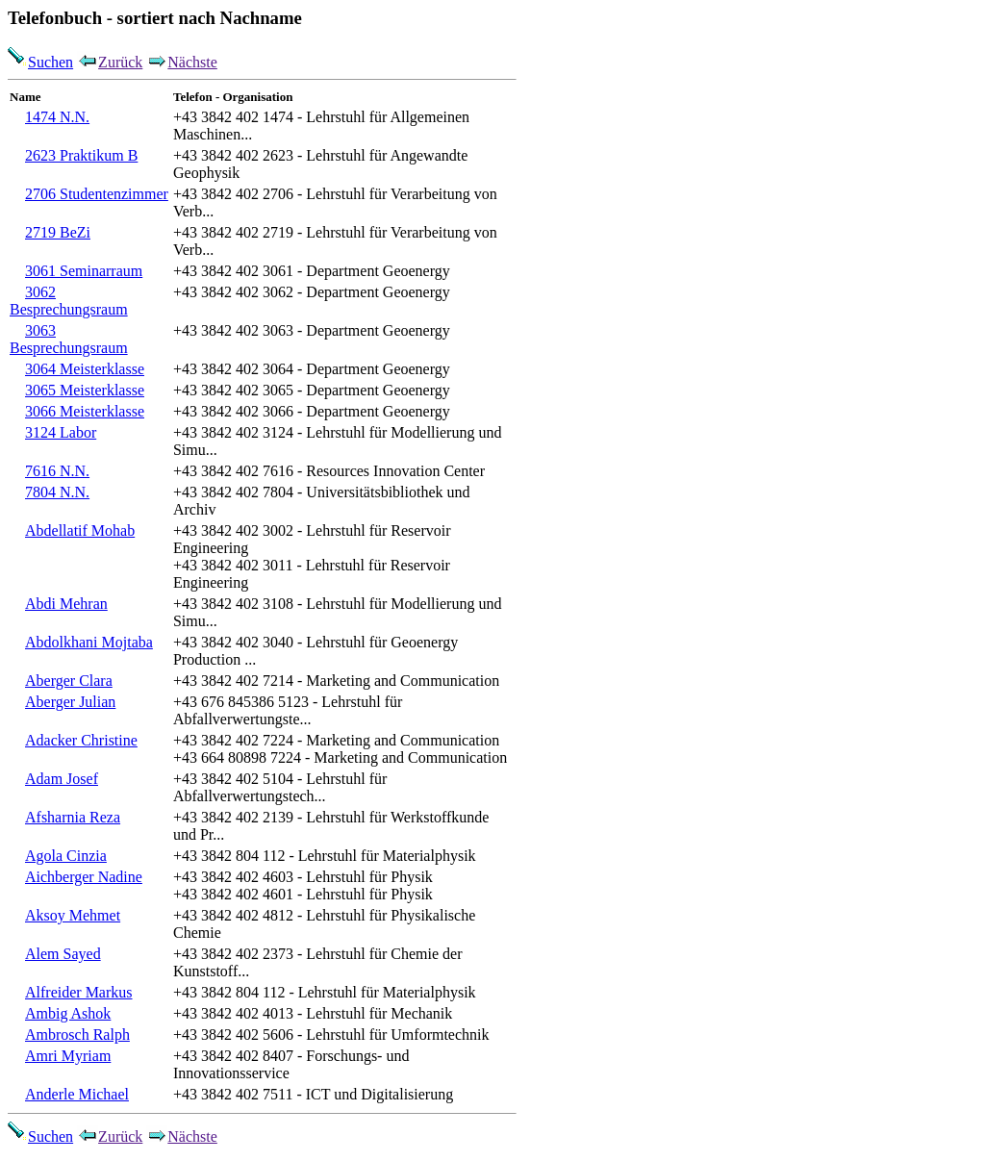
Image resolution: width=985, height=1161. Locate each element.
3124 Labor (60, 432)
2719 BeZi (57, 232)
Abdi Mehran (66, 603)
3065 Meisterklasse (84, 390)
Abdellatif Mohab (80, 530)
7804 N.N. (57, 492)
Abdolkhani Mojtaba (89, 642)
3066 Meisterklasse (84, 411)
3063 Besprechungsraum (69, 339)
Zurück (109, 62)
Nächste (181, 62)
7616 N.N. (57, 471)
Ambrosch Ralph (77, 1034)
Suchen (40, 62)
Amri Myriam (68, 1055)
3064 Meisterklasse (84, 369)
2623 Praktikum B (81, 155)
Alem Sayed (63, 954)
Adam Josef (61, 778)
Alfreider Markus (79, 992)
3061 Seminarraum (83, 271)
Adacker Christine (81, 740)
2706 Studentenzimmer (96, 194)
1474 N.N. (57, 117)
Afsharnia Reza (72, 817)
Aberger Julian (70, 702)
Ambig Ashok (68, 1013)
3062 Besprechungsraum (69, 300)
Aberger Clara (69, 680)
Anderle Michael (77, 1094)
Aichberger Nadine (83, 877)
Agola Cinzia (66, 855)
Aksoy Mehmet (72, 915)
